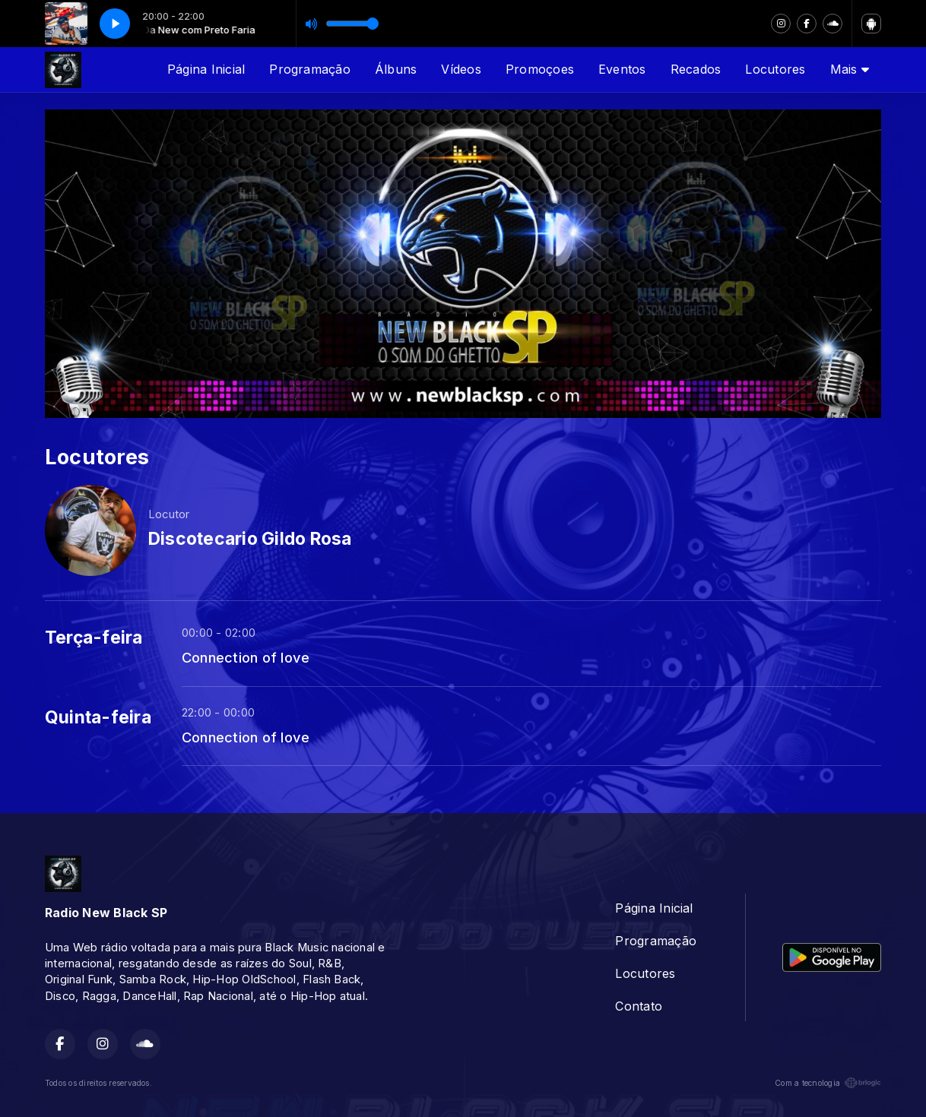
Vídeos (460, 69)
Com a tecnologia (828, 1082)
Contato (638, 1006)
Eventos (622, 69)
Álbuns (396, 69)
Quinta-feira (98, 717)
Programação (309, 69)
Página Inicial (206, 69)
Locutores (775, 69)
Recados (696, 69)
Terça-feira (94, 637)
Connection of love (245, 657)
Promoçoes (540, 69)
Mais (849, 69)
